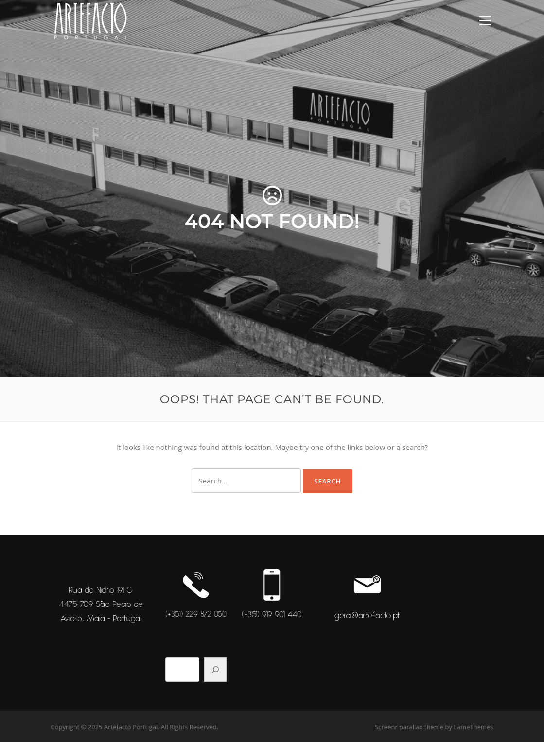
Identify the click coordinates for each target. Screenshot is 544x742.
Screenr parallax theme (409, 727)
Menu (484, 20)
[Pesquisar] (215, 669)
